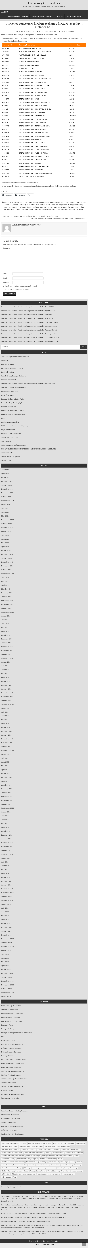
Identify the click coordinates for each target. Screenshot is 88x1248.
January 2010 (6, 931)
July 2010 (5, 908)
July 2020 (5, 535)
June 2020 (5, 539)
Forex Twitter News (9, 407)
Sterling (74, 207)
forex (3, 1036)
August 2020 (6, 531)
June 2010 (5, 912)
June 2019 (5, 577)
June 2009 (5, 958)
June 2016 (5, 716)
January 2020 (6, 558)
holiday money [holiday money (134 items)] (76, 1162)
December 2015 (7, 739)
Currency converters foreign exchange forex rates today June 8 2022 (27, 307)
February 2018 (6, 639)
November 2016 (7, 696)
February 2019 (6, 593)
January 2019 (6, 597)
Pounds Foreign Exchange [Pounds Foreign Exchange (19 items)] (72, 1165)
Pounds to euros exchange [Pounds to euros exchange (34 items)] (12, 1168)
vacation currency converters (12, 1094)
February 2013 (6, 789)
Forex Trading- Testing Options (13, 403)
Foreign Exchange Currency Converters (16, 1033)
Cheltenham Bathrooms (10, 1115)
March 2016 (5, 727)
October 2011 (6, 850)
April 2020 (5, 547)
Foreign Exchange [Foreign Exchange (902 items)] (33, 1156)
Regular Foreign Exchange (11, 433)
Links (3, 418)
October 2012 (6, 804)
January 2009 (6, 977)
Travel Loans (6, 460)
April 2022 (5, 474)
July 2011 (4, 862)
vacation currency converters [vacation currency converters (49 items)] (48, 1174)
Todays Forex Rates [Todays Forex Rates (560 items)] (37, 1171)
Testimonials (6, 441)
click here (58, 186)
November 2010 (7, 893)
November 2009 (7, 939)
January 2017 (6, 689)
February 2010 (7, 927)
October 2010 (6, 896)
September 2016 (7, 704)
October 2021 (6, 497)
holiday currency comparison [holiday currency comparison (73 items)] (51, 1159)
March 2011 (5, 877)
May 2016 (4, 720)
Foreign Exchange (19, 207)
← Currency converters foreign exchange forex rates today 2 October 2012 (29, 216)
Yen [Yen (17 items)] (14, 1177)
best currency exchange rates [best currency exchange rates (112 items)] (39, 1143)
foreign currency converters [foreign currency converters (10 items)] (13, 1156)
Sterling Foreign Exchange (31, 209)
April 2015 (5, 770)
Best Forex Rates (7, 364)
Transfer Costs (7, 453)
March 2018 (5, 635)
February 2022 (7, 481)
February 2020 (7, 554)
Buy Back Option (7, 372)
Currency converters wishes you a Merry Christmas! (30, 1221)
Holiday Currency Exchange (11, 1048)
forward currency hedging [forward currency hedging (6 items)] (27, 1159)
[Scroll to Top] (84, 1244)
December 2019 (7, 562)
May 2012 (4, 823)
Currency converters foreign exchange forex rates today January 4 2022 (29, 334)
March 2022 (5, 477)
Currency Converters (44, 3)
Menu (6, 12)
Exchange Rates (7, 1025)
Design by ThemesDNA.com (44, 1244)
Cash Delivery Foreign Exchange (13, 376)
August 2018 (5, 616)
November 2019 (7, 566)
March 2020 (5, 550)
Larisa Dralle (6, 1217)
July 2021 (4, 508)
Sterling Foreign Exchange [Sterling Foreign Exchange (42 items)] (67, 1168)
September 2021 (7, 501)
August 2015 (5, 754)
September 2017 (7, 658)
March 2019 (5, 589)
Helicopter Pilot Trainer (10, 1119)
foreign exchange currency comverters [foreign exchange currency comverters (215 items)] (57, 1156)
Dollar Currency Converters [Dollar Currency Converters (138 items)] (48, 1149)
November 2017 (7, 650)
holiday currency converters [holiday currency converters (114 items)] (13, 1162)
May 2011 (4, 869)
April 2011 (5, 873)
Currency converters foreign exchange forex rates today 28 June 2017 (28, 384)
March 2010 (5, 923)
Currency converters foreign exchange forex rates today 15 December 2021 (30, 337)
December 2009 (7, 935)
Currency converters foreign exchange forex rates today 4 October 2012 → (58, 219)
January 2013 (6, 793)
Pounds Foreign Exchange (11, 1067)
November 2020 (7, 520)
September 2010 (7, 900)
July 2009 (5, 954)
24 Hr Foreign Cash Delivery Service (15, 357)
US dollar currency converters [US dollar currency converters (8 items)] (23, 1174)
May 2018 (4, 627)
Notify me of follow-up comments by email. (21, 286)
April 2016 (5, 723)
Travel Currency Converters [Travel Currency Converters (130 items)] (58, 1171)
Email (5, 278)
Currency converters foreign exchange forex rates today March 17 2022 (28, 315)
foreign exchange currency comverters (42, 207)
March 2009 (5, 969)
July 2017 (4, 666)
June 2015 (5, 762)
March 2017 (5, 681)
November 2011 (7, 846)
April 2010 (5, 920)
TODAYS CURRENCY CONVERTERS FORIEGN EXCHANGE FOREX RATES (28, 449)
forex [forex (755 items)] (77, 1156)
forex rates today (64, 207)
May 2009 (5, 962)
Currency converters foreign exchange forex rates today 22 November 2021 (30, 341)
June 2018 (5, 623)
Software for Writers (9, 1130)
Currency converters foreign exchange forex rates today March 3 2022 (28, 318)
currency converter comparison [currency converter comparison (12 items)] (57, 1146)
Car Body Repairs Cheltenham (12, 1134)
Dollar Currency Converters (12, 1013)
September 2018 (7, 612)
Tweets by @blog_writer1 (11, 1187)
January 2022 (6, 485)
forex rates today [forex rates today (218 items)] (8, 1159)
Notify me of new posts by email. (17, 289)
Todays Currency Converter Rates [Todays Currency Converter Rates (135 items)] (15, 1171)
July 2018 (4, 620)
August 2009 (6, 950)
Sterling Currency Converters (61, 202)
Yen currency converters (10, 1098)
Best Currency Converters (22, 202)
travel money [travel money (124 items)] (77, 1171)
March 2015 (5, 773)
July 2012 (4, 816)
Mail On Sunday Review (74, 16)
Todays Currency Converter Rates (26, 205)
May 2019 (4, 581)
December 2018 (7, 600)
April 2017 (5, 677)
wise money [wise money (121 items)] (6, 1177)
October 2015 (6, 747)
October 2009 (6, 943)
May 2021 (4, 516)
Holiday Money (7, 1056)
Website (6, 282)
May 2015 (4, 766)
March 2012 (5, 831)
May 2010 (5, 916)
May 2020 (5, 543)
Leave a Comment (67, 31)
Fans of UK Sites (7, 395)
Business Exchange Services (12, 368)
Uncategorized (61, 205)
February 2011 (6, 881)
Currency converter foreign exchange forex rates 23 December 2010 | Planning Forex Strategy (37, 1231)
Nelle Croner (6, 1213)
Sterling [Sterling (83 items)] (27, 1168)
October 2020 (6, 524)
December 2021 (7, 489)
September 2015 (7, 750)
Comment (7, 248)
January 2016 (6, 735)
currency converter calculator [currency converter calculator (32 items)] (31, 1146)
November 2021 (7, 493)
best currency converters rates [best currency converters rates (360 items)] (14, 1143)
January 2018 (6, 643)
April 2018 (5, 631)
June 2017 (5, 670)
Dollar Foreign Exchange (10, 1017)
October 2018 (6, 608)
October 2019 (6, 570)
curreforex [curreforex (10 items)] (80, 1143)
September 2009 (7, 946)
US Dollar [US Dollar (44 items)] (5, 1174)
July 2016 (4, 712)
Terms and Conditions (9, 437)
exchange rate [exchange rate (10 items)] (58, 1153)
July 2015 (4, 758)
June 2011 (5, 866)
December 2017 (7, 647)
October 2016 (6, 700)
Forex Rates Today (8, 1040)
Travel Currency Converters (12, 1086)
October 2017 (6, 654)
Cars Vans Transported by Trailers (14, 1111)
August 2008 (6, 996)
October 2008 (6, 989)
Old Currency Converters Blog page (15, 426)
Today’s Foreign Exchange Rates (13, 445)
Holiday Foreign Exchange (11, 1052)
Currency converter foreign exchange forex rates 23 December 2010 (40, 1213)
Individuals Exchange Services (12, 410)
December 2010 (7, 889)
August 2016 (5, 708)
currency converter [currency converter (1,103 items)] (9, 1146)
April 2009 (5, 966)
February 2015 (6, 777)
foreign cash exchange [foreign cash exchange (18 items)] (74, 1153)
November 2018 (7, 604)
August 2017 (5, 662)
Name (5, 274)
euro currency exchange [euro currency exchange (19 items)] (34, 1153)
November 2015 (7, 743)
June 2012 (5, 820)
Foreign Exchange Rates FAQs (12, 399)
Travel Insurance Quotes (10, 457)
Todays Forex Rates (47, 205)
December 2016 (7, 693)
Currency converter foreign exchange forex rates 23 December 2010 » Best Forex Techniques (37, 1225)
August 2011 (5, 858)
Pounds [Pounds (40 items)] (32, 1165)
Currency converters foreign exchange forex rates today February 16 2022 (29, 322)
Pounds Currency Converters (12, 1063)
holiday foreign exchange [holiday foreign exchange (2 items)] (58, 1162)
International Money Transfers (42, 16)
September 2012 (7, 808)
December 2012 (7, 796)
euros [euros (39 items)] (48, 1153)
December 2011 (7, 843)
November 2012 (7, 800)
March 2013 (5, 785)
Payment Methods (8, 430)
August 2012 (5, 812)
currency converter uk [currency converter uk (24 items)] (10, 1149)
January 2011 (6, 885)
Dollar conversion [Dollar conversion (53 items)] (28, 1149)
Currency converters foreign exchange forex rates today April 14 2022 (28, 311)
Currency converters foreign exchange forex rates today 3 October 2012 (44, 25)
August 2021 (5, 504)
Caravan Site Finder (8, 1122)
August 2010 (6, 904)
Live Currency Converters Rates (13, 1059)
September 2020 (7, 527)
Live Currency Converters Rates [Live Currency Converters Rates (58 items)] (14, 1165)
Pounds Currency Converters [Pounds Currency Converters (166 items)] (48, 1165)
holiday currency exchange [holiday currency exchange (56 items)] (36, 1162)
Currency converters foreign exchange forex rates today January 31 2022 (29, 326)
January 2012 (6, 839)
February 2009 (7, 973)
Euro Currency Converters (11, 1021)
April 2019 (5, 585)
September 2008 (7, 993)
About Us (60, 16)
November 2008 (7, 985)
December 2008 (7, 981)
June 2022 (5, 470)
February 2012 (6, 835)
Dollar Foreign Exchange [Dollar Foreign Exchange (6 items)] (71, 1149)
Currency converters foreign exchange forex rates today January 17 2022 (29, 330)
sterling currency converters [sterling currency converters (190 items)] (44, 1168)
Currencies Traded (8, 380)
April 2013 (5, 781)
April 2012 (5, 827)
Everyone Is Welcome (9, 391)
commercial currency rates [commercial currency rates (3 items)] (63, 1143)
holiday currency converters (12, 1044)
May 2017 (4, 674)
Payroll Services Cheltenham (12, 1126)
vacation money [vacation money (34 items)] (68, 1174)
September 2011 (7, 854)
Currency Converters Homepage (17, 16)
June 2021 (5, 512)
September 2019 (7, 574)
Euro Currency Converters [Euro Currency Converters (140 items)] (12, 1153)
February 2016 (6, 731)
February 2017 (6, 685)
